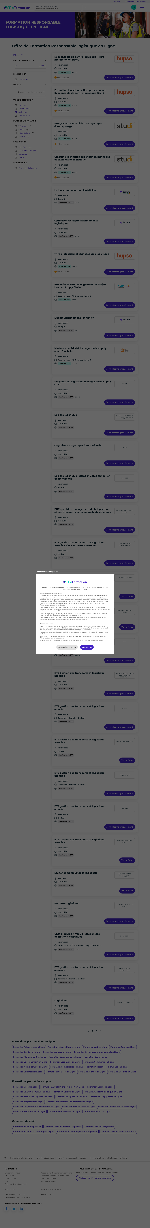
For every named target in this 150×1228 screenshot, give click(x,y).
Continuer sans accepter (47, 572)
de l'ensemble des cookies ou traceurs (64, 598)
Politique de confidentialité (71, 640)
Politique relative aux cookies (94, 640)
